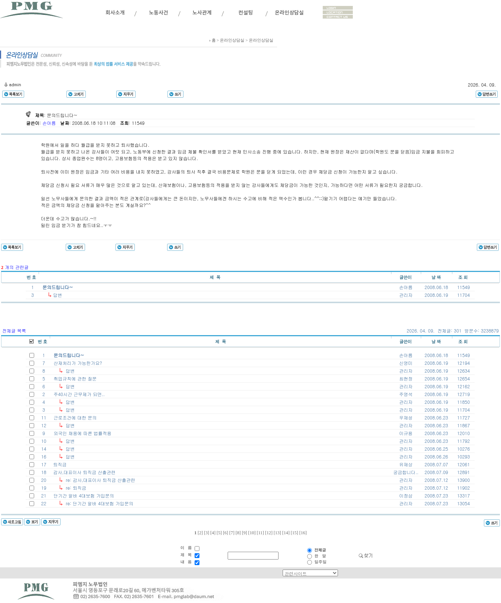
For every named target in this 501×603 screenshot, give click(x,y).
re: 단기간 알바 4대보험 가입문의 (98, 503)
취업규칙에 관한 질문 (74, 378)
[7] (231, 532)
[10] (252, 532)
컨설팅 (245, 13)
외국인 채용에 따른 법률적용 (81, 433)
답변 (57, 295)
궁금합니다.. (406, 472)
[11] (260, 532)
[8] (238, 532)
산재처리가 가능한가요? (76, 363)
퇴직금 (58, 464)
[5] (219, 532)
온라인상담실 (289, 13)
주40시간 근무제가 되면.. (78, 394)
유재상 (406, 464)
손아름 (49, 123)
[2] (200, 532)
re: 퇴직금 (74, 487)
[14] (286, 532)
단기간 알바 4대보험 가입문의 (82, 495)
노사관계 (202, 13)
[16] (303, 532)
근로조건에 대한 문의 (74, 417)
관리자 (406, 370)
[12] (269, 532)
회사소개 (115, 13)
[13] (277, 532)
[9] (244, 532)
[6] (225, 532)
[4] (212, 532)
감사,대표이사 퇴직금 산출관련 (83, 472)
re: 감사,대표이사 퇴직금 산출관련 (99, 480)
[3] (206, 532)
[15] (294, 532)
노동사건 (158, 13)
